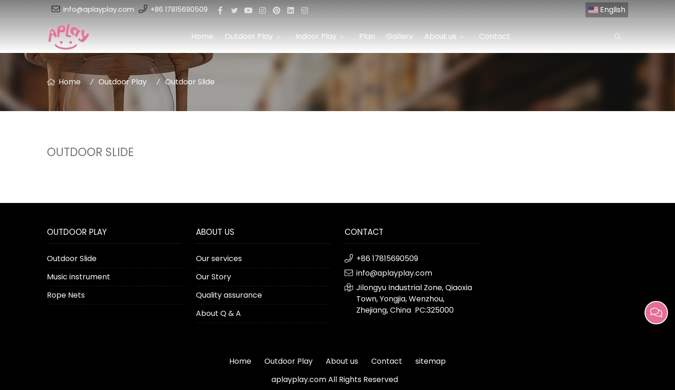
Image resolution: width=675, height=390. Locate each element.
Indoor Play (321, 36)
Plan (367, 36)
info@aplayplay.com (98, 9)
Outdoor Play (254, 36)
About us (446, 36)
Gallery (399, 36)
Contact (494, 36)
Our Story (213, 276)
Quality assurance (229, 295)
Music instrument (78, 276)
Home (202, 36)
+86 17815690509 (179, 9)
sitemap (430, 361)
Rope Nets (66, 295)
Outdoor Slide (190, 81)
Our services (219, 258)
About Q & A (218, 313)
